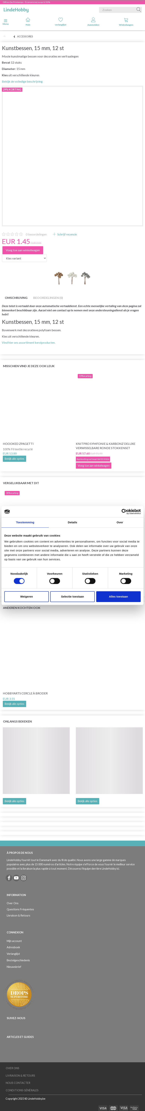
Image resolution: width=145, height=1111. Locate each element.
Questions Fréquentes (20, 909)
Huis (28, 21)
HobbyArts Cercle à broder (25, 693)
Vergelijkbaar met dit (21, 483)
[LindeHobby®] (16, 9)
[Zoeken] (139, 9)
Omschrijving (16, 297)
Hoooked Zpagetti (18, 443)
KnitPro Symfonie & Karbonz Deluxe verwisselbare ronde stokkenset (105, 446)
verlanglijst (60, 21)
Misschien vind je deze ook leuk (29, 366)
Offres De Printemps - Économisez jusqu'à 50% (26, 2)
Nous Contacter (18, 1082)
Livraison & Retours (18, 915)
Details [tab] (72, 522)
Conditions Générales (22, 1090)
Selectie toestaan (72, 596)
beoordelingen (36, 234)
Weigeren (26, 596)
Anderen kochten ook (21, 607)
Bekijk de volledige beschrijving (22, 81)
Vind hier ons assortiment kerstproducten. (28, 342)
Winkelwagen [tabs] (126, 21)
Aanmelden (93, 21)
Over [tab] (120, 522)
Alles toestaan (118, 596)
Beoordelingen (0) (48, 297)
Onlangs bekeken (17, 721)
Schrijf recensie (67, 234)
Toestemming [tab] (25, 522)
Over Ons (12, 903)
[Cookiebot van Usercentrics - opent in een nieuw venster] (124, 511)
